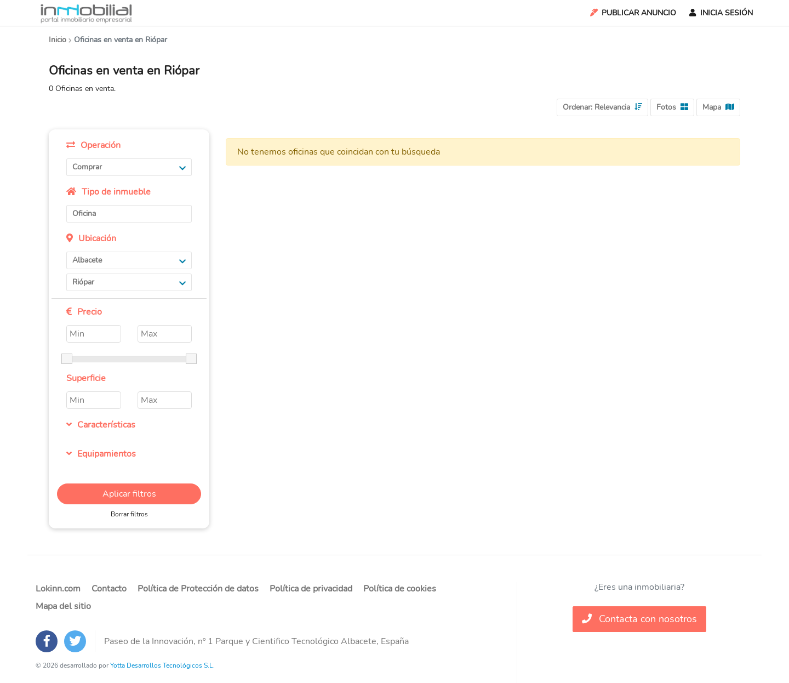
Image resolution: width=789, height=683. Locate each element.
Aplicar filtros (129, 494)
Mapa (718, 107)
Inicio (57, 40)
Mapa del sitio (63, 606)
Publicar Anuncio (632, 13)
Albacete (129, 260)
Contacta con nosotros (639, 618)
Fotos (672, 107)
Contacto (109, 589)
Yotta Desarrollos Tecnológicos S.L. (162, 665)
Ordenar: (602, 107)
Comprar (129, 167)
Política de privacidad (311, 589)
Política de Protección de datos (198, 589)
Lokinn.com (58, 589)
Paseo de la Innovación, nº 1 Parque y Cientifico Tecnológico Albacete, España (256, 641)
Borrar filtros (129, 514)
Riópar (129, 282)
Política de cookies (399, 589)
